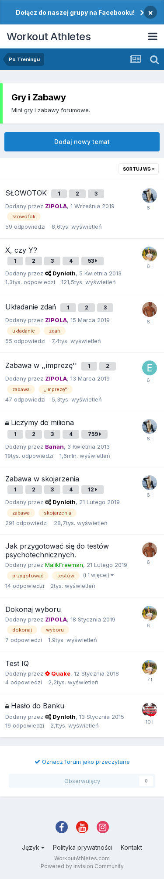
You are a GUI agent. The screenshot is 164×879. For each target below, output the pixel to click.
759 (94, 434)
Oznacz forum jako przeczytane (82, 761)
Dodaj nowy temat (82, 141)
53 (92, 261)
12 (92, 489)
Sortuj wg (138, 169)
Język (33, 847)
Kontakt (131, 847)
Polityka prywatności (82, 847)
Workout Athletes (49, 36)
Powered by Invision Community (82, 866)
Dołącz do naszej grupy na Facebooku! (75, 12)
